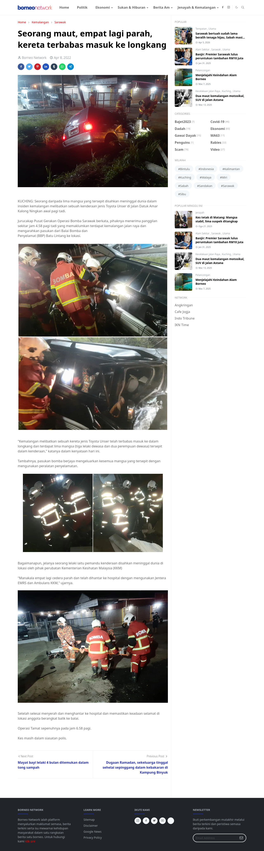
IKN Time (182, 325)
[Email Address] (215, 838)
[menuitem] (64, 7)
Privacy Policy (93, 837)
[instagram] (229, 7)
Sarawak (216, 49)
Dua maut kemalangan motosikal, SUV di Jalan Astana (220, 98)
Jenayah (200, 212)
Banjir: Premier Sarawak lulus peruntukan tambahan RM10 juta (219, 56)
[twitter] (154, 820)
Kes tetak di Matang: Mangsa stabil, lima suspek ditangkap (217, 219)
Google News (92, 831)
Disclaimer (91, 826)
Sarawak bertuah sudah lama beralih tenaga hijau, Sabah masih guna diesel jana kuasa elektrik (220, 37)
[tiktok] (170, 820)
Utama (212, 28)
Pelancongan (203, 70)
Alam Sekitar (203, 49)
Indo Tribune (184, 318)
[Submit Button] (241, 838)
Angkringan (184, 305)
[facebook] (223, 7)
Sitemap (89, 820)
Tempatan (201, 28)
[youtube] (162, 820)
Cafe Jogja (182, 311)
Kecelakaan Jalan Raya (208, 91)
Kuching (227, 91)
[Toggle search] (242, 7)
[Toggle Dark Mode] (236, 7)
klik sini (30, 841)
